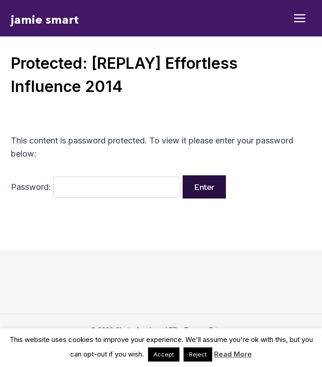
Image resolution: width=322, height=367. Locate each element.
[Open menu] (300, 18)
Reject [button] (198, 354)
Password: (95, 187)
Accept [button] (163, 354)
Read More (233, 354)
